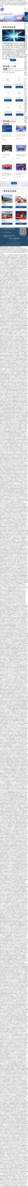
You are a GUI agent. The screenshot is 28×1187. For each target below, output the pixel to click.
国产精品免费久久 (23, 1031)
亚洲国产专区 (6, 1083)
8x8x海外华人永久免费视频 (17, 774)
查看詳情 (7, 87)
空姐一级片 (16, 609)
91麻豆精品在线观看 (7, 367)
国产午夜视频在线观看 (23, 728)
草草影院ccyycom (8, 644)
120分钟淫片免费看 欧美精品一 (17, 681)
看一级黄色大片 (7, 1179)
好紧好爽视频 (13, 882)
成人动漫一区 (16, 385)
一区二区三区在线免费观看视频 (18, 666)
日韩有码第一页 (20, 711)
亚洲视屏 (22, 758)
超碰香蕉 (9, 382)
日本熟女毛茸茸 (20, 742)
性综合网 (16, 288)
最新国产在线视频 (6, 388)
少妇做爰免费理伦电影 (9, 288)
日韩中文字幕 (9, 1019)
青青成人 (13, 603)
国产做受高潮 (7, 541)
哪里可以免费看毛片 (7, 962)
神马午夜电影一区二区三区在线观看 (18, 362)
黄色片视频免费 (6, 489)
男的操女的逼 (12, 355)
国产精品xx (12, 511)
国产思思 (24, 317)
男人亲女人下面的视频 (8, 434)
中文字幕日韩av (24, 438)
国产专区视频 (5, 282)
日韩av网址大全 (15, 901)
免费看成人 (22, 660)
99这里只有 (21, 257)
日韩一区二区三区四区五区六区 (9, 1152)
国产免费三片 (17, 814)
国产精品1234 (19, 647)
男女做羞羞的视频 (17, 973)
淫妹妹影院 (16, 984)
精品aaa (3, 899)
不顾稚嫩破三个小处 (11, 530)
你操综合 (23, 833)
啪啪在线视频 (22, 439)
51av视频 (11, 259)
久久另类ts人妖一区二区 (8, 533)
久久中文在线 (21, 1037)
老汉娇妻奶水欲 (15, 679)
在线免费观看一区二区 (19, 280)
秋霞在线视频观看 (9, 614)
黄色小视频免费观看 (21, 549)
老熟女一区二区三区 (14, 462)
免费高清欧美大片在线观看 (21, 954)
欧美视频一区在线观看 (8, 686)
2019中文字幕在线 (21, 741)
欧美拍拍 (25, 265)
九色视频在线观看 (24, 967)
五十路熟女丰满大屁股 (21, 654)
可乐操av (8, 864)
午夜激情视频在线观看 (6, 495)
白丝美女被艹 (21, 423)
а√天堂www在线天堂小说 (22, 541)
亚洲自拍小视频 (9, 894)
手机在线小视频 (5, 268)
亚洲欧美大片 (20, 989)
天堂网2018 (2, 647)
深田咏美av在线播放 (20, 491)
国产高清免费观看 (3, 549)
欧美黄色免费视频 (15, 834)
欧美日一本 (2, 708)
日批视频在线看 (9, 492)
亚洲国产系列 (12, 1023)
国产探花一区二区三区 (9, 1037)
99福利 (11, 806)
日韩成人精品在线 (24, 355)
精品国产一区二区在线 (23, 1075)
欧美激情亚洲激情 (9, 936)
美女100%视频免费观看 (13, 770)
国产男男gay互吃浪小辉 (13, 580)
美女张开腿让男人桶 (17, 628)
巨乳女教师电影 (23, 678)
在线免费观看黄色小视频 (15, 267)
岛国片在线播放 (12, 660)
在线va (25, 473)
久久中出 (10, 282)
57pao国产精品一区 (18, 344)
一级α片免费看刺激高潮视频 (16, 1034)
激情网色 (3, 455)
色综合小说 (23, 381)
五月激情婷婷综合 (7, 1178)
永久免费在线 (15, 817)
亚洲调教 (8, 757)
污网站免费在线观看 (7, 419)
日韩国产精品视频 (21, 514)
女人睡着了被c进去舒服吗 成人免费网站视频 (18, 261)
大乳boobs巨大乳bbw (23, 845)
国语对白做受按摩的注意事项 (9, 413)
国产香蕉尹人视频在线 (7, 602)
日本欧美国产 (16, 445)
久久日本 (2, 263)
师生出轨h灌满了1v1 (8, 651)
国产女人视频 (21, 529)
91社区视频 (20, 495)
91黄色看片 (25, 373)
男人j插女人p (24, 550)
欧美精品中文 (3, 521)
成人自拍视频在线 (9, 826)
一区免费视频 (16, 826)
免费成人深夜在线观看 (4, 569)
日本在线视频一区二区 (4, 709)
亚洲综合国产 (4, 795)
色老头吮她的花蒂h (4, 1011)
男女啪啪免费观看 (5, 1172)
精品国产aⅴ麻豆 (5, 1157)
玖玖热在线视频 (17, 906)
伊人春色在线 (12, 684)
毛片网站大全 (8, 1054)
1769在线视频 (13, 311)
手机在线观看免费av (21, 631)
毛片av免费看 (6, 830)
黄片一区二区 (8, 1061)
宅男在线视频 (18, 436)
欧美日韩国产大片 (8, 1096)
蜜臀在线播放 (18, 408)
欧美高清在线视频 (9, 432)
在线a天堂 (25, 534)
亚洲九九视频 (8, 1148)
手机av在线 (23, 320)
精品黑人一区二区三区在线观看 (11, 675)
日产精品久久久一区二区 (11, 310)
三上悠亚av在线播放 (18, 295)
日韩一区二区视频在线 (20, 337)
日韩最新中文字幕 (5, 571)
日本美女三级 (15, 426)
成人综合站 (20, 639)
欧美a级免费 (13, 458)
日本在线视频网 (6, 320)
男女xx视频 (21, 544)
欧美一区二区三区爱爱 (18, 716)
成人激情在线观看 (12, 924)
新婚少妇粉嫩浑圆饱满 (7, 360)
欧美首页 (23, 1127)
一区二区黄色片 (18, 944)
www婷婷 (3, 378)
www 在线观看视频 (21, 303)
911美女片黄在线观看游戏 (8, 784)
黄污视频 (7, 478)
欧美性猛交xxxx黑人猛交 (21, 260)
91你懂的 (10, 986)
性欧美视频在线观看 (7, 901)
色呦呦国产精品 (13, 489)
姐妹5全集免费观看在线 (15, 1127)
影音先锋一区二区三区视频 (20, 480)
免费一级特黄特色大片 (6, 681)
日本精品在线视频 (10, 719)
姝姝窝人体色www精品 (4, 416)
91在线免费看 (15, 459)
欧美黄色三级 (11, 698)
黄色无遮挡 (21, 997)
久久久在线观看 (20, 256)
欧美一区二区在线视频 (9, 944)
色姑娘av (5, 906)
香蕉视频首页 (8, 647)
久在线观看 (5, 722)
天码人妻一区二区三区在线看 (17, 515)
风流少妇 (15, 989)
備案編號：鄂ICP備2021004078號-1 (14, 244)
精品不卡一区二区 (17, 472)
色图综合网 (5, 1133)
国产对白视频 (24, 753)
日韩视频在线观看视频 (4, 374)
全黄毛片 (12, 343)
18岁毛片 (16, 290)
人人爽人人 (16, 544)
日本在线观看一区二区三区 (5, 774)
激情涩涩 (15, 894)
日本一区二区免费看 (4, 738)
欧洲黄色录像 (8, 632)
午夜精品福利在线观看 (16, 865)
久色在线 (19, 451)
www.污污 (2, 908)
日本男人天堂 (23, 594)
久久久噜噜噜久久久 (24, 618)
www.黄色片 (5, 531)
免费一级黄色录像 (16, 599)
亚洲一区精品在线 (21, 442)
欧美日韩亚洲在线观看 (12, 358)
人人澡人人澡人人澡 (14, 351)
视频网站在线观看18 (20, 684)
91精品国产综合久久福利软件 (18, 284)
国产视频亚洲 (4, 530)
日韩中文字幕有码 (16, 394)
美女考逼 (2, 658)
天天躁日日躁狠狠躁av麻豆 (22, 1145)
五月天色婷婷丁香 (7, 461)
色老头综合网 (9, 1085)
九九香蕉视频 (3, 1184)
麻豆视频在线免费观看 (7, 468)
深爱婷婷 (2, 464)
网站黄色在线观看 (9, 815)
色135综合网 (8, 415)
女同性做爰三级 (14, 916)
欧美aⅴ (10, 1157)
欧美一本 (8, 1176)
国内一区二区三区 (7, 1180)
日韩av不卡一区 (14, 1038)
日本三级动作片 (23, 1144)
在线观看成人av (12, 273)
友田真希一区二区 (11, 883)
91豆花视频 (10, 925)
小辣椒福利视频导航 (4, 768)
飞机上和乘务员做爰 (14, 1172)
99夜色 (7, 447)
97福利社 (10, 616)
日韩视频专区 (20, 393)
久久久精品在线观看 (21, 626)
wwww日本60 (5, 1160)
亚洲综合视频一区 (24, 880)
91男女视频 (20, 743)
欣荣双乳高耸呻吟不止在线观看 (18, 360)
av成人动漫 (6, 597)
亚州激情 (19, 550)
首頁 (25, 10)
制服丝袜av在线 (6, 677)
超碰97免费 (8, 552)
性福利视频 (15, 686)
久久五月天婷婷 (24, 613)
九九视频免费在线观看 (9, 692)
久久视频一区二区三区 (13, 853)
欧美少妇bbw (17, 572)
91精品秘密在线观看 (4, 483)
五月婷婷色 (20, 795)
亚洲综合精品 (12, 656)
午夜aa (22, 762)
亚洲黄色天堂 (7, 324)
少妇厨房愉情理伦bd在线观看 (6, 812)
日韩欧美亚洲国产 (13, 477)
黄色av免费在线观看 (21, 924)
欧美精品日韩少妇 (3, 1032)
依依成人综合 (11, 561)
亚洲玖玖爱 (2, 973)
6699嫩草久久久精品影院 (9, 263)
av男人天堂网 (10, 476)
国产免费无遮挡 (17, 306)
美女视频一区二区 (9, 895)
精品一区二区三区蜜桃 (9, 369)
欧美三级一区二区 (18, 871)
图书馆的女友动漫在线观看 (13, 412)
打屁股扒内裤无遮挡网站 (22, 757)
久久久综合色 (11, 583)
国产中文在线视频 (15, 517)
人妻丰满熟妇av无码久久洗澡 (9, 1142)
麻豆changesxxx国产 (4, 536)
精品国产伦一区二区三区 (19, 1008)
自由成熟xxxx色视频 (16, 1138)
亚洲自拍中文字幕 (13, 569)
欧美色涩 (25, 856)
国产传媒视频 (18, 1118)
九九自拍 (14, 773)
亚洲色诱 (3, 641)
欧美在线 (5, 1107)
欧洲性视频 (13, 647)
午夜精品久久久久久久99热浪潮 (18, 537)
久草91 (10, 1133)
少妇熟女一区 (15, 803)
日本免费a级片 (11, 510)
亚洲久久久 (11, 290)
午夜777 (18, 468)
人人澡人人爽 (8, 574)
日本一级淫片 (23, 272)
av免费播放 (7, 840)
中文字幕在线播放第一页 (22, 383)
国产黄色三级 (12, 673)
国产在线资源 (21, 1172)
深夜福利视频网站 (12, 626)
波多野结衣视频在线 (11, 469)
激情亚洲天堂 (14, 696)
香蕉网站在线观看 (14, 635)
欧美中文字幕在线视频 (9, 1050)
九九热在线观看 (19, 283)
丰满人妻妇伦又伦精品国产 (15, 320)
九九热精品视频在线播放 (11, 440)
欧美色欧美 (16, 932)
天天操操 (6, 284)
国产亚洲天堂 (11, 886)
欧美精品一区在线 (23, 784)
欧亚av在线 (12, 871)
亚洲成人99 (17, 990)
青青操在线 (21, 483)
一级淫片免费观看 (3, 386)
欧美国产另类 (20, 434)
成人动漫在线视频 (23, 901)
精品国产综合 (11, 480)
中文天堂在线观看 (15, 1070)
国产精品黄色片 (7, 787)
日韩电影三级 (6, 579)
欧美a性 (4, 407)
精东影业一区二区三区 (12, 256)
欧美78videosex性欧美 (16, 382)
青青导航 (3, 492)
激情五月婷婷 (6, 497)
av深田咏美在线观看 (18, 659)
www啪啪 (14, 662)
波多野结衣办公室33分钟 (16, 411)
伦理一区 (15, 800)
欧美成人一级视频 (15, 439)
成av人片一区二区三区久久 (8, 306)
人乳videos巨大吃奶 (20, 564)
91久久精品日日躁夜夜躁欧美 (14, 867)
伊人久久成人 (18, 588)
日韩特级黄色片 (8, 694)
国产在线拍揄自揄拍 (20, 565)
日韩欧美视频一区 (8, 1129)
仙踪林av (19, 1153)
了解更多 (13, 60)
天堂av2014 (4, 905)
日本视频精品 (9, 612)
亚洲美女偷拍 (22, 396)
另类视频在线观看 (4, 701)
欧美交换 (13, 594)
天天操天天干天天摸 (19, 1149)
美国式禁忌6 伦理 (22, 288)
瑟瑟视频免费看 (11, 339)
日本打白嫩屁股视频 (8, 825)
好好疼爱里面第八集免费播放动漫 (10, 769)
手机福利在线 (14, 1007)
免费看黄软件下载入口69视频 (10, 550)
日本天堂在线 (5, 583)
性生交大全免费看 (15, 850)
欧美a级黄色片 (7, 713)
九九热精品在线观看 (18, 746)
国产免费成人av (20, 1179)
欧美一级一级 (23, 1001)
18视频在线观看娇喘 (20, 407)
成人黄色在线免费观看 (17, 841)
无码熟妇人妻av (6, 351)
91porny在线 (8, 755)
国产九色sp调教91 (12, 303)
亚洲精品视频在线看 (18, 1004)
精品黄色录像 (14, 576)
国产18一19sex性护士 (4, 297)
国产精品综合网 (14, 931)
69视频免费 (11, 659)
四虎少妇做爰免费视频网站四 (12, 390)
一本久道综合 (13, 568)
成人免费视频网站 (15, 607)
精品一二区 (23, 561)
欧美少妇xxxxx (21, 1132)
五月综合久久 (9, 712)
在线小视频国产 (3, 958)
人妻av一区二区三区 (19, 970)
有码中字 (8, 641)
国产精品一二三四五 (18, 726)
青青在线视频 (14, 552)
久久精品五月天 (6, 343)
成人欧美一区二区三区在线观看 (9, 913)
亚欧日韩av (10, 302)
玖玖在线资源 (13, 757)
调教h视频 (21, 636)
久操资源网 (22, 302)
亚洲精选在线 (17, 779)
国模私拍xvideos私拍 (16, 613)
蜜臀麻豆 (7, 1069)
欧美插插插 (8, 1057)
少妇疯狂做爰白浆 (8, 394)
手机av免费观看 (20, 489)
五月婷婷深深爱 (20, 624)
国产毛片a (26, 1027)
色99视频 (7, 534)
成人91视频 (11, 336)
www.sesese (7, 1001)
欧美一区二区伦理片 (8, 370)
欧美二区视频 (13, 485)
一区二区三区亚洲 (10, 309)
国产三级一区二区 (9, 525)
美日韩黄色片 (11, 356)
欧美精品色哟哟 (9, 301)
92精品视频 (17, 717)
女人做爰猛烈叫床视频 (10, 588)
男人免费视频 (3, 1076)
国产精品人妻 (11, 354)
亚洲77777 (19, 271)
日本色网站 (2, 806)
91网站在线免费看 (20, 963)
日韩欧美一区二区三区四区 (17, 602)
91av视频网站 (6, 331)
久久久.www (8, 618)
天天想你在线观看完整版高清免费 (8, 417)
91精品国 (2, 1047)
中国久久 (7, 806)
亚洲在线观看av (18, 339)
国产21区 (13, 578)
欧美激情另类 (18, 526)
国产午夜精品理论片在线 (9, 1065)
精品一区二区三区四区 (16, 455)
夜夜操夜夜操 (9, 474)
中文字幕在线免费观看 (12, 802)
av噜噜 (13, 707)
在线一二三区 (9, 294)
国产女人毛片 (20, 1137)
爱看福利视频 (18, 309)
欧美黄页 (16, 639)
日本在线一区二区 (9, 453)
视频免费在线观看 (5, 689)
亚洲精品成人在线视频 (21, 890)
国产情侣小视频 (21, 909)
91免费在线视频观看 (16, 812)
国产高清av (20, 473)
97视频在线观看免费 (9, 287)
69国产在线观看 (5, 502)
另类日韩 (16, 897)
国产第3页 (16, 693)
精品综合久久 (7, 844)
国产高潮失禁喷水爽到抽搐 (20, 350)
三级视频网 (10, 333)
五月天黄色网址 (4, 286)
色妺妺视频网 (11, 1103)
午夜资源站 (13, 461)
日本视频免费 (15, 785)
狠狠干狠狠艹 (8, 379)
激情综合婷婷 (8, 742)
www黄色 (8, 402)
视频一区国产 (9, 669)
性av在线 (25, 555)
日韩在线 (6, 626)
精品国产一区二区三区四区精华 (12, 1117)
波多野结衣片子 (22, 1076)
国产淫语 (23, 755)
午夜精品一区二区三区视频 (5, 1123)
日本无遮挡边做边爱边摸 (19, 876)
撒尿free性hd (12, 836)
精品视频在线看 (19, 1121)
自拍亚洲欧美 (7, 311)
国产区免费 (11, 997)
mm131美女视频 (3, 883)
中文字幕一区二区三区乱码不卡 (10, 451)
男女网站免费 (8, 1140)
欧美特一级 (2, 1072)
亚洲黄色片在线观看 (11, 436)
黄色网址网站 (23, 990)
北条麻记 (7, 292)
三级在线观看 (20, 769)
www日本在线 (6, 1042)
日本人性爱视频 (20, 951)
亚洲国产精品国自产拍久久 (20, 268)
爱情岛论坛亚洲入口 (19, 321)
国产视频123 (8, 378)
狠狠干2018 (21, 643)
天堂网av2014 (21, 1134)
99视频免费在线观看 (18, 254)
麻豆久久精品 (13, 918)
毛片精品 (2, 765)
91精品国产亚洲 (12, 821)
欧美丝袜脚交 (10, 1174)
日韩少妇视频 (22, 332)
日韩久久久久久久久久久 (11, 1145)
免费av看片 (6, 275)
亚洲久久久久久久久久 (5, 1159)
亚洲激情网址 (23, 1123)
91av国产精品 (21, 390)
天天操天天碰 (17, 356)
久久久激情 (10, 628)
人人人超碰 (23, 356)
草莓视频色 (5, 690)
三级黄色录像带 (21, 388)
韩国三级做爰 (25, 749)
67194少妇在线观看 (7, 427)
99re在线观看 (6, 424)
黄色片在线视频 (22, 375)
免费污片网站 (3, 1015)
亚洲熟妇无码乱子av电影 (21, 458)
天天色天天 (5, 256)
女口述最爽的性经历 (12, 549)
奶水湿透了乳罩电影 (11, 822)
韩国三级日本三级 (21, 552)
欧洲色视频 (3, 1081)
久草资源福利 (24, 732)
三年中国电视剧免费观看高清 (8, 645)
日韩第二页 (11, 1100)
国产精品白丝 (14, 1137)
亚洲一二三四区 (18, 522)
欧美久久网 (6, 316)
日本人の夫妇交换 (17, 503)
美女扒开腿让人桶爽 (21, 574)
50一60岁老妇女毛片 (9, 664)
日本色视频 (11, 804)
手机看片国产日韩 (14, 388)
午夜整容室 (14, 587)
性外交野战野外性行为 (9, 765)
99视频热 (25, 576)
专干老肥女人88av (23, 445)
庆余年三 (23, 884)
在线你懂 (12, 280)
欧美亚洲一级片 (24, 468)
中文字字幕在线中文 (17, 464)
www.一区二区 (16, 567)
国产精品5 (6, 487)
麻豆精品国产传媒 (10, 655)
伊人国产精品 (16, 791)
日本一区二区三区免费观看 (21, 603)
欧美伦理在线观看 (24, 542)
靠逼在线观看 (16, 1024)
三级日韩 (14, 428)
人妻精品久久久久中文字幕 (8, 305)
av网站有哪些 (24, 1058)
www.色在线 (17, 1050)
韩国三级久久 (12, 416)
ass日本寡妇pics (8, 314)
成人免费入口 (7, 1047)
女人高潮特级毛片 (14, 1027)
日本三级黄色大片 (3, 747)
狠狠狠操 (14, 470)
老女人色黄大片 (22, 932)
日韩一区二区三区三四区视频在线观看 (18, 557)
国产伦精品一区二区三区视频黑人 (8, 371)
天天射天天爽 (14, 427)
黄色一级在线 (16, 454)
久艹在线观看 (14, 265)
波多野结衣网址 (3, 1026)
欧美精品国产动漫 (24, 948)
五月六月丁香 (23, 333)
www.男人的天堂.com (16, 584)
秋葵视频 (10, 817)
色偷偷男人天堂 (14, 887)
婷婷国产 (3, 1117)
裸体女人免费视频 (12, 922)
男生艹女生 (9, 613)
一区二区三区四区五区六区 (9, 496)
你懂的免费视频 (19, 428)
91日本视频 (16, 633)
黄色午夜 (13, 717)
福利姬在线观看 (24, 415)
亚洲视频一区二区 (19, 933)
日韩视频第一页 (5, 977)
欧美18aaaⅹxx (19, 827)
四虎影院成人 (11, 1149)
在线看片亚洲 (13, 697)
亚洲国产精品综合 (10, 446)
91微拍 (3, 260)
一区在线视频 (16, 492)
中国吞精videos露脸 (9, 345)
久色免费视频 (16, 582)
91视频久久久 (20, 927)
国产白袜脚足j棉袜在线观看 (7, 940)
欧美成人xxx (2, 981)
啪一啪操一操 (19, 367)
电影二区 (13, 788)
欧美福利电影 (11, 522)
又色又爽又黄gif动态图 (23, 1186)
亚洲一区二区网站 (10, 814)
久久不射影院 (14, 952)
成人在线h (2, 840)
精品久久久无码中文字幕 (22, 440)
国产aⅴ (21, 637)
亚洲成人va (22, 996)
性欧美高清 (23, 905)
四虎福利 (13, 618)
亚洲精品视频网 (24, 1157)
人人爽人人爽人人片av (19, 1160)
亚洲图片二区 (3, 841)
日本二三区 (13, 337)
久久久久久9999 (6, 884)
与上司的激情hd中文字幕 (18, 947)
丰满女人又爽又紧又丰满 (22, 773)
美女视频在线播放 (3, 560)
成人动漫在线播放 (3, 730)
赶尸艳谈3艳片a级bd (15, 917)
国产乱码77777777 (6, 1038)
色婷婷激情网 (13, 326)
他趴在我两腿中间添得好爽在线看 (21, 553)
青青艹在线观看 (19, 449)
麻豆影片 (5, 1012)
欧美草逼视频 (3, 612)
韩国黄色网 (2, 605)
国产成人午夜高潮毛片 (19, 409)
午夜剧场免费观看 (7, 965)
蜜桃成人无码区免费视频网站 (12, 1104)
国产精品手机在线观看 (12, 1107)
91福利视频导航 (16, 302)
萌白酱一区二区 (21, 497)
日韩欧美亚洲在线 (7, 879)
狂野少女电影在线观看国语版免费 (12, 450)
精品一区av (21, 693)
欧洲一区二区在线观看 (6, 893)
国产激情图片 (11, 716)
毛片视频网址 (24, 306)
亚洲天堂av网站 (10, 1165)
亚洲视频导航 (19, 568)
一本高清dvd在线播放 (4, 328)
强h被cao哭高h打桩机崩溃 (21, 821)
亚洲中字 (13, 499)
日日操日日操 (12, 507)
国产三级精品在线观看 (18, 1168)
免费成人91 (8, 1137)
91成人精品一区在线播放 (7, 736)
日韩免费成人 (4, 430)
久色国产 (19, 1107)
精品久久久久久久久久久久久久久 (11, 313)
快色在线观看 (11, 363)
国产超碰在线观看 (13, 579)
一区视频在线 (3, 254)
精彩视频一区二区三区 (19, 1089)
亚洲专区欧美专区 (10, 409)
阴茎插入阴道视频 (4, 703)
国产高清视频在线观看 (16, 1019)
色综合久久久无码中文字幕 (20, 343)
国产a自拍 (25, 568)
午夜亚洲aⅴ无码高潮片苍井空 (20, 287)
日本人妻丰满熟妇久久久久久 (8, 1095)
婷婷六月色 (8, 827)
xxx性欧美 (6, 561)
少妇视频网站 (10, 735)
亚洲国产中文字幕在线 (13, 658)
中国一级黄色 (20, 576)
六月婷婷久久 (8, 856)
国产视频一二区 (16, 333)
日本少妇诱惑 (17, 447)
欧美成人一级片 (11, 572)
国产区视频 (19, 669)
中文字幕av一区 (19, 663)
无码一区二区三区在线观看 (15, 1164)
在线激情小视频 (17, 1098)
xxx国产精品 (2, 269)
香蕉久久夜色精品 (11, 564)
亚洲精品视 (10, 730)
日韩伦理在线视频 (17, 1013)
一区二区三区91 (17, 745)
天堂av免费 (16, 386)
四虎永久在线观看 (5, 272)
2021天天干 (19, 265)
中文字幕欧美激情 (13, 689)
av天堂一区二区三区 (4, 480)
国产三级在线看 (6, 1088)
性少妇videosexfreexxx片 (19, 799)
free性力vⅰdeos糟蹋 (22, 459)
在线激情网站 (16, 340)
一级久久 (2, 582)
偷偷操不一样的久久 (20, 971)
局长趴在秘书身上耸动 (17, 1174)
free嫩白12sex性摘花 (4, 720)
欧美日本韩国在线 (19, 546)
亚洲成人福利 (20, 825)
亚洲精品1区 (12, 970)
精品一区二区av (6, 700)
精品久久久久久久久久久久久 (12, 981)
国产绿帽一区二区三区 (22, 430)
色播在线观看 (8, 899)
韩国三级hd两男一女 (4, 659)
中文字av (16, 591)
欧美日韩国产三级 (8, 385)
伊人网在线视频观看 (23, 736)
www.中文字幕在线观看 (20, 902)
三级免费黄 (17, 355)
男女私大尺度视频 (17, 533)
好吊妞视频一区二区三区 (9, 868)
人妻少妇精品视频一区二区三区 (6, 398)
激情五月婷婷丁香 (21, 937)
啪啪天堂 (17, 556)
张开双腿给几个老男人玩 (8, 348)
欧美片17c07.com (11, 556)
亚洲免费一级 (24, 504)
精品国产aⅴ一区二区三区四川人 (16, 555)
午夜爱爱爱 (11, 331)
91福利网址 (12, 374)
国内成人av (7, 943)
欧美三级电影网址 (15, 893)
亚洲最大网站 (23, 1119)
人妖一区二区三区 (23, 652)
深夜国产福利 (23, 1050)
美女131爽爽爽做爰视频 (14, 396)
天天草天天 (22, 590)
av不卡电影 (12, 874)
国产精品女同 (24, 804)
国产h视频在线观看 (4, 544)
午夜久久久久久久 (12, 420)
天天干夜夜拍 (16, 345)
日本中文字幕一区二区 (10, 283)
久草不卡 (17, 637)
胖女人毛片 (2, 1050)
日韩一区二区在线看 (18, 598)
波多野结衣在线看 (7, 517)
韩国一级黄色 (11, 435)
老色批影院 (24, 1107)
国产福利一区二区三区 (20, 739)
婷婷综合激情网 (10, 996)
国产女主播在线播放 (19, 457)
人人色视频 (10, 445)
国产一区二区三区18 (15, 1053)
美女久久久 (5, 1156)
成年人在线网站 (18, 435)
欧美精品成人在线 (23, 719)
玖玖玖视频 (8, 603)
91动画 (26, 971)
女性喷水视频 (11, 352)
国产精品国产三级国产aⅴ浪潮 (17, 1061)
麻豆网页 (4, 613)
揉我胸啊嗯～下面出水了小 (14, 620)
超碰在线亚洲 (12, 268)
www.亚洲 (21, 984)
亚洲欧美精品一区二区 (18, 352)
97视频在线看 (17, 908)
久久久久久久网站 (11, 1003)
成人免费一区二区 (21, 269)
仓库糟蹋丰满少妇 (21, 427)
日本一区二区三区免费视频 (9, 870)
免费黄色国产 (22, 808)
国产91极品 (9, 508)
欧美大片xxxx (15, 694)
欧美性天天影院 (21, 785)
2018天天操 (18, 326)
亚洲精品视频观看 (16, 542)
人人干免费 (25, 1026)
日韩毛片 (8, 1081)
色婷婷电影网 (3, 754)
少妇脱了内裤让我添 (14, 324)
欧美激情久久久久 (20, 485)
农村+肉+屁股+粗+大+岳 (8, 472)
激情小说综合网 (7, 393)
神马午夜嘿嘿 (9, 662)
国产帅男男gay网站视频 (19, 1017)
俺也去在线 (13, 379)
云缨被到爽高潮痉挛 (16, 314)
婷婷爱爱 (17, 618)
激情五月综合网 (16, 606)
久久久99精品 (18, 500)
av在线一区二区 (3, 1146)
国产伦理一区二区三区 (21, 586)
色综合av (12, 1151)
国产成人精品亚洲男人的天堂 (20, 511)
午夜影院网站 (9, 785)
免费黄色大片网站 (6, 280)
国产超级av (4, 294)
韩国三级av (2, 614)
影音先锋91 (5, 363)
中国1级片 (21, 299)
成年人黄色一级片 (9, 780)
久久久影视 (13, 1054)
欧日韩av (24, 616)
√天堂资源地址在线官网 (20, 914)
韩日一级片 (18, 762)
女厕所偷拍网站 (13, 837)
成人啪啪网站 (22, 351)
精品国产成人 (4, 527)
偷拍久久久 (21, 412)
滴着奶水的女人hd (8, 1039)
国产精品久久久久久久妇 (10, 260)
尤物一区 (19, 560)
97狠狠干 (15, 560)
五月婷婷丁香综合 (11, 690)
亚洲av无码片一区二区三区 (13, 1012)
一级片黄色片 (3, 390)
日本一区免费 (19, 273)
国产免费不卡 (16, 282)
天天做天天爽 (23, 394)
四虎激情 (25, 397)
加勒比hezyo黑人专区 (14, 423)
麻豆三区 (25, 746)
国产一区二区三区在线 (4, 507)
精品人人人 (9, 519)
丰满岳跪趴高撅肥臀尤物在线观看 (8, 408)
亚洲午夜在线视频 (3, 556)
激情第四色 (6, 511)
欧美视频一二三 (21, 329)
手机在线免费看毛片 (7, 298)
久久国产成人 (15, 419)
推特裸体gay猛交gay (22, 294)
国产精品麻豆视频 (10, 920)
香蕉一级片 (2, 326)
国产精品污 (14, 890)
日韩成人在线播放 (13, 341)
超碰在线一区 (14, 393)
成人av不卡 (4, 711)
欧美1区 (23, 857)
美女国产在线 (19, 322)
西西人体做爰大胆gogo (14, 571)
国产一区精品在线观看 (7, 1073)
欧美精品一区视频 (19, 1102)
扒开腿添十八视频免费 (23, 307)
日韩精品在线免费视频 (23, 325)
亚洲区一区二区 (3, 519)
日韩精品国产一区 (23, 462)
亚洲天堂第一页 (7, 1035)
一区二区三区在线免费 (16, 732)
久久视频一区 (20, 424)
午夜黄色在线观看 (16, 590)
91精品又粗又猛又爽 (10, 373)
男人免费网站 (18, 561)
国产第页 (25, 508)
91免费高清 (15, 294)
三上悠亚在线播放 (13, 383)
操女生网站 (20, 682)
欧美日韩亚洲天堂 (7, 265)
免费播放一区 (22, 917)
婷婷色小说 (17, 692)
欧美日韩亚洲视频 (17, 704)
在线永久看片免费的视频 (12, 276)
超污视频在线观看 (23, 567)
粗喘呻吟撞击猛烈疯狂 (18, 950)
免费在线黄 (4, 1151)
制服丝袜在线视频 (6, 1080)
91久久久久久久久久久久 (8, 678)
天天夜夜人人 (23, 392)
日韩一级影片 (3, 750)
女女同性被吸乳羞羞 (15, 299)
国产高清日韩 (12, 762)
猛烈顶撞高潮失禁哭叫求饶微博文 (20, 667)
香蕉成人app (21, 454)
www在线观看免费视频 (4, 555)
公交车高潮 (19, 579)
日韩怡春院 (2, 432)
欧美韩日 (16, 946)
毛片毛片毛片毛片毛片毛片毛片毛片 (11, 545)
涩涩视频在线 (18, 605)
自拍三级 (13, 637)
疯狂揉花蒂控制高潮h (15, 278)
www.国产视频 (9, 880)
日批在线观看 (16, 523)
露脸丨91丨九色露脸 (14, 677)
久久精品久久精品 (13, 734)
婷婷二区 (24, 283)
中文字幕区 (2, 707)
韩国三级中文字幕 (10, 421)
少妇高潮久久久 (24, 632)
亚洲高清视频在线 (14, 844)
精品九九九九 (4, 791)
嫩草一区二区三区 (23, 286)
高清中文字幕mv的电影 (4, 267)
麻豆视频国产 (24, 436)
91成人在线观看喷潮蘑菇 (14, 401)
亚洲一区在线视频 (22, 593)
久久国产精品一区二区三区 (18, 1099)
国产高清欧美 (8, 807)
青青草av (20, 844)
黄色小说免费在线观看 (7, 426)
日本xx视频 (13, 960)
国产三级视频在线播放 (14, 830)
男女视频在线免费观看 (6, 921)
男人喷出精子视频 (23, 610)
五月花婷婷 (16, 325)
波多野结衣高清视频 (20, 264)
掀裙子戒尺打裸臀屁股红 (11, 1015)
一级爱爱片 (22, 540)
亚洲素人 (2, 633)
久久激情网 (23, 279)
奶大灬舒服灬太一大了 (13, 483)
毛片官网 (21, 1009)
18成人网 (12, 908)
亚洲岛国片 (6, 449)
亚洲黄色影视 (22, 571)
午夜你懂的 (19, 913)
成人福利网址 (22, 517)
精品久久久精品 (3, 469)
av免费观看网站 (9, 935)
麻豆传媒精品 (22, 720)
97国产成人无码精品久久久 (18, 849)
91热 (1, 442)
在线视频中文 (10, 332)
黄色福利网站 (22, 340)
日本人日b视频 (13, 405)
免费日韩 (6, 857)
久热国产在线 (18, 978)
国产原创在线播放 (5, 845)
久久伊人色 (2, 607)
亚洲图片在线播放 (18, 846)
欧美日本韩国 (25, 838)
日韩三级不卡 (8, 1138)
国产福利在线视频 (20, 420)
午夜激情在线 (7, 405)
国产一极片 (6, 383)
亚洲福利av (19, 317)
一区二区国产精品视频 (7, 587)
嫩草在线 (23, 382)
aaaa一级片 (10, 560)
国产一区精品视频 (4, 356)
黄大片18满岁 (2, 576)
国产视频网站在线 (10, 481)
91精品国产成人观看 (18, 377)
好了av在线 (19, 1148)
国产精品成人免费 (12, 271)
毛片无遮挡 (14, 669)
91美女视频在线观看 (7, 389)
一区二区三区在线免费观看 (7, 591)
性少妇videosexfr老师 (10, 466)
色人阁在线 (6, 264)
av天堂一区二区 (24, 766)
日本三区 (15, 614)
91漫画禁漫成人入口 (8, 783)
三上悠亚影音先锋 (17, 898)
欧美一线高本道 (24, 572)
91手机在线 (12, 902)
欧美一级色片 (13, 1079)
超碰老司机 (21, 313)
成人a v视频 (19, 292)
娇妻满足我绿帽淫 (22, 988)
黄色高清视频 (6, 291)
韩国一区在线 (11, 531)
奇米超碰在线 (9, 1153)
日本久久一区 (22, 386)
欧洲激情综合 (24, 326)
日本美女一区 (10, 849)
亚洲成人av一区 (3, 822)
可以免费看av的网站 (14, 1028)
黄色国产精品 (25, 389)
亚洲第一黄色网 (3, 508)
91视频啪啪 (6, 954)
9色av (9, 1167)
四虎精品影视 (8, 834)
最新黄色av (17, 446)
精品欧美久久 (21, 1035)
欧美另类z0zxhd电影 (6, 299)
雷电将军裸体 (23, 402)
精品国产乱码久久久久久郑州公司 (7, 295)
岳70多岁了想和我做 (17, 806)
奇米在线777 (23, 751)
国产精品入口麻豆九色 (8, 344)
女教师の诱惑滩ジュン (10, 1000)
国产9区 (21, 1047)
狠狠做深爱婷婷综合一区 (14, 297)
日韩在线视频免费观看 (6, 717)
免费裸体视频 (12, 546)
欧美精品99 (12, 840)
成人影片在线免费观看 (7, 1020)
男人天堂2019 (5, 886)
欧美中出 (3, 292)
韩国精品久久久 (21, 635)
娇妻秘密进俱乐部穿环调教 (18, 432)
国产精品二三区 (20, 477)
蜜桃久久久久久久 (17, 438)
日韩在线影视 (22, 545)
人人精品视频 (13, 1080)
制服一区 (17, 808)
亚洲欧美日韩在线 (24, 707)
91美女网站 (6, 837)
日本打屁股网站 (22, 523)
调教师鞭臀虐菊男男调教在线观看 (16, 316)
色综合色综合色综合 (18, 476)
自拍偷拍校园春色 (3, 1119)
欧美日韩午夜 (18, 883)
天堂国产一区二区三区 (23, 335)
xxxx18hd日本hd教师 (20, 413)
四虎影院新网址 (3, 309)
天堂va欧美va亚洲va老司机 (11, 269)
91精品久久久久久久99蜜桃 (7, 1041)
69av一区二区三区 (13, 497)
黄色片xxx (4, 1126)
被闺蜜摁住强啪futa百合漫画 (21, 886)
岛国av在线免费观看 (11, 1005)
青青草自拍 (17, 392)
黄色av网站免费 (18, 466)
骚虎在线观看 (24, 431)
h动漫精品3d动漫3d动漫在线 (22, 371)
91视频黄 (10, 823)
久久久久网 (16, 510)
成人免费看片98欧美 (4, 620)
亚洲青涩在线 (24, 906)
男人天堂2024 (17, 996)
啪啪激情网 (13, 742)
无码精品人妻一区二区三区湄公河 (15, 992)
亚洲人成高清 (14, 442)
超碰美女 (20, 389)
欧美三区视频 (13, 884)
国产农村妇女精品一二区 (11, 484)
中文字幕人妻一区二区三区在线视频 (16, 487)
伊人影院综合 (6, 423)
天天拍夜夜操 (18, 698)
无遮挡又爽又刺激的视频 (11, 397)
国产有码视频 (12, 597)
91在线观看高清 (13, 776)
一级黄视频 (20, 677)
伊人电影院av (13, 465)
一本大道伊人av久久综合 (16, 755)
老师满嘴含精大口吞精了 (8, 723)
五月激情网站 (6, 937)
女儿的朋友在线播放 (19, 263)
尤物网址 (25, 295)
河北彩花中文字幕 (13, 424)
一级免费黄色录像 (10, 350)
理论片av (22, 875)
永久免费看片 (23, 776)
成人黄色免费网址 (10, 688)
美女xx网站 (18, 470)
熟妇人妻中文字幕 (22, 686)
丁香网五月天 (11, 747)
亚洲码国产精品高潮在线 (8, 347)
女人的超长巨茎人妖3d (17, 1106)
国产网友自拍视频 (20, 848)
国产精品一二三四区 (16, 1175)
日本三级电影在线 (15, 823)
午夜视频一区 (22, 450)
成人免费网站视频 (17, 929)
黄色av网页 (18, 402)
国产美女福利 (19, 400)
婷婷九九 (23, 973)
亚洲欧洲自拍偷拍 (14, 818)
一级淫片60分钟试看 (8, 464)
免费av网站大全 (19, 792)
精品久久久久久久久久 (6, 671)
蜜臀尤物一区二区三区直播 (8, 325)
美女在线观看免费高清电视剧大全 (18, 861)
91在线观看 (10, 947)
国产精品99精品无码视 (17, 366)
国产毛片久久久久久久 (22, 1049)
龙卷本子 (20, 921)
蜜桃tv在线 (14, 1153)
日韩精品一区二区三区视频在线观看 (12, 538)
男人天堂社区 (18, 836)
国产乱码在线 (12, 328)
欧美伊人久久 (13, 1130)
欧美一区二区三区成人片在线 (6, 1075)
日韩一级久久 (12, 392)
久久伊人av (24, 1046)
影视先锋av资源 (3, 920)
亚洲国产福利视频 (23, 559)
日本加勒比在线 (12, 292)
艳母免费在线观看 (6, 458)
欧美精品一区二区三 (21, 731)
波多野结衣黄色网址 (8, 811)
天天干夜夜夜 (8, 622)
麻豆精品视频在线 (9, 404)
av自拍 (25, 485)
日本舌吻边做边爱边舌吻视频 (16, 650)
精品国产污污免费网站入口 (17, 974)
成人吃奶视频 (6, 259)
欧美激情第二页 (13, 731)
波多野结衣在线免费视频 (13, 795)
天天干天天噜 (10, 905)
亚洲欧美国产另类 (16, 758)
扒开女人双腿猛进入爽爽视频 (10, 400)
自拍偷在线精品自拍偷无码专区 (19, 651)
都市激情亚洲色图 (6, 1115)
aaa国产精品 (8, 594)
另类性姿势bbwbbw (20, 781)
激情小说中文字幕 (9, 366)
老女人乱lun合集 (3, 332)
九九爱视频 (14, 741)
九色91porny (22, 599)
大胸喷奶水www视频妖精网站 (21, 956)
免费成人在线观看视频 (11, 998)
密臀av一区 (18, 416)
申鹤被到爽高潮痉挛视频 (9, 808)
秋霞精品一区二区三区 (17, 1043)
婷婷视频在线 (25, 465)
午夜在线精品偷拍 (11, 971)
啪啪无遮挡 (17, 578)
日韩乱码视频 (8, 455)
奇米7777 (6, 658)
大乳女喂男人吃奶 (23, 1070)
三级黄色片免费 (14, 879)
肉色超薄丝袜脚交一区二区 (13, 318)
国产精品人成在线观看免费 (15, 761)
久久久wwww (15, 730)
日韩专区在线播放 (16, 1126)
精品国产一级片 (9, 841)
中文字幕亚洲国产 (3, 510)
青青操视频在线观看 (6, 793)
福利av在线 (22, 1095)
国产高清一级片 (24, 656)
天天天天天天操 (11, 1094)
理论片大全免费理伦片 (22, 1122)
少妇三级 (7, 326)
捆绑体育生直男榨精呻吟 (13, 993)
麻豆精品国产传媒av (10, 321)
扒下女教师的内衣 (18, 373)
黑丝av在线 (16, 765)
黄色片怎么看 (8, 666)
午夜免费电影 (11, 753)
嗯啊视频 (8, 1028)
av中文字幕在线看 (23, 282)
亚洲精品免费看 (15, 708)
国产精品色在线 (5, 401)
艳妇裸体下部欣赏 (17, 860)
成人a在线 (24, 918)
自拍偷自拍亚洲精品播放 (17, 521)
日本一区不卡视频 (10, 548)
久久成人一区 (7, 557)
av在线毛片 (15, 811)
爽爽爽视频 (6, 871)
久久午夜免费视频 (10, 254)
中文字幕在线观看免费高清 (5, 439)
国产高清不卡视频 (7, 411)
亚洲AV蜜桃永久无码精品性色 (16, 838)
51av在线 (15, 434)
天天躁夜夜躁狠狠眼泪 (23, 708)
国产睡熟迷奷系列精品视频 (11, 512)
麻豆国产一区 (15, 1075)
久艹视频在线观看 (16, 474)
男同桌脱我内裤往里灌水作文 (22, 822)
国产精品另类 (21, 897)
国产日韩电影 (11, 1004)
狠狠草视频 (11, 506)
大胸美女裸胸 (10, 364)
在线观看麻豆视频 (19, 870)
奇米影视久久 (6, 396)
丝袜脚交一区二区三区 (19, 363)
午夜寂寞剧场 (14, 1148)
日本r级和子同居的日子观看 (11, 317)
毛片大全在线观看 (20, 311)
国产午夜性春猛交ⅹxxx (23, 1073)
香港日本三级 (24, 779)
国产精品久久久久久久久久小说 (18, 612)
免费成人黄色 (20, 587)
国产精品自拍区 (16, 1144)
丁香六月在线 (10, 586)
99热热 (24, 952)
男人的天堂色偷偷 (3, 564)
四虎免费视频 (23, 1103)
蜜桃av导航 (12, 447)
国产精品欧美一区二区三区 (19, 527)
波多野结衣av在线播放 (9, 553)
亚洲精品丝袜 (16, 955)
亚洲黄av (7, 804)
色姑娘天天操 (11, 386)
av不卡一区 (6, 766)
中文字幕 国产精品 (10, 750)
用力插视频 (18, 751)
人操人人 (6, 988)
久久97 (23, 533)
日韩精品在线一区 (7, 643)
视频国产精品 (5, 855)
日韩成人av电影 (18, 548)
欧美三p (19, 1167)
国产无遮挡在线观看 (6, 818)
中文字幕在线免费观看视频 (5, 431)
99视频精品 (25, 1009)
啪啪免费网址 (24, 1118)
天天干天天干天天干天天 (13, 335)
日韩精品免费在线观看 (6, 637)
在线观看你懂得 (8, 912)
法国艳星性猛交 (18, 655)
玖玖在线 (21, 679)
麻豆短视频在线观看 (14, 473)
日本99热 (15, 825)
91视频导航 (2, 654)
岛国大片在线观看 (12, 951)
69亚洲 (19, 512)
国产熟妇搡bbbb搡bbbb (8, 800)
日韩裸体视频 (9, 629)
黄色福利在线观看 (13, 878)
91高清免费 (15, 525)
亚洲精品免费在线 (10, 1089)
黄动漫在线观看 (8, 707)
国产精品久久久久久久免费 (18, 404)
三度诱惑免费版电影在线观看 (22, 507)
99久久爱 (5, 1091)
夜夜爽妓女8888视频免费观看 (12, 257)
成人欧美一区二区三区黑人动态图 (15, 701)
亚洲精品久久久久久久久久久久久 (9, 715)
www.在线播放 (6, 1009)
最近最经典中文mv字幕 (18, 1016)
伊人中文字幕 (14, 514)
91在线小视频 (15, 736)
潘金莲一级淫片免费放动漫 (13, 375)
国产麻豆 (16, 347)
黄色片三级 (8, 576)
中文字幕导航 (6, 684)
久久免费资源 (23, 787)
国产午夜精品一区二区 (16, 431)
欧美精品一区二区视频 (9, 457)
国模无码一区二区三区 (21, 662)
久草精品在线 (19, 772)
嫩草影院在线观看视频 (9, 633)
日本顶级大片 (23, 717)
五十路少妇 (12, 402)
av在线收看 (2, 466)
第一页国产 (21, 621)
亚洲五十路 (13, 574)
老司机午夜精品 (13, 796)
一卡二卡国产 (10, 891)
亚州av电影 (25, 669)
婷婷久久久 (14, 631)
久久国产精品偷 (5, 392)
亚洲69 (10, 284)
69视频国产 (6, 273)
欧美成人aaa (20, 276)
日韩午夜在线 (17, 481)
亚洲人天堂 (15, 1132)
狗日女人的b (11, 544)
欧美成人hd (8, 831)
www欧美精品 (22, 765)
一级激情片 (19, 614)
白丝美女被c (14, 389)
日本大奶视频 (19, 1015)
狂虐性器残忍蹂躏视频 (10, 407)
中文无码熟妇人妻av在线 (8, 606)
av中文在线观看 (3, 276)
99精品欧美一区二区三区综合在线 (9, 322)
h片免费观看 (22, 318)
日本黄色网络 (11, 1032)
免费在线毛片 (12, 264)
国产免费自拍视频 (17, 1066)
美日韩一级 (13, 965)
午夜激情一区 (23, 814)
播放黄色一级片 (16, 453)
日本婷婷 (5, 428)
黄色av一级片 (16, 259)
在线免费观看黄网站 (14, 641)
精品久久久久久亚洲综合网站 (6, 679)
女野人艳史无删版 (24, 606)
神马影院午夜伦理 (9, 667)
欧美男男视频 (24, 745)
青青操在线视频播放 (21, 796)
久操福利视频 (12, 709)
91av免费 (4, 402)
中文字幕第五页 (19, 1152)
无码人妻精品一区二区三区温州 (19, 301)
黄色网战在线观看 (10, 526)
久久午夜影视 (11, 639)
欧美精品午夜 (16, 370)
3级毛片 (13, 500)
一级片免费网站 (10, 1146)
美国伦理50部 (18, 502)
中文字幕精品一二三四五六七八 (21, 331)
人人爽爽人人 (16, 332)
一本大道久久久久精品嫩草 (21, 518)
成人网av (14, 1129)
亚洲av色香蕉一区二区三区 (17, 508)
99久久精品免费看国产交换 (19, 364)
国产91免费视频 (6, 761)
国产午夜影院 (5, 522)
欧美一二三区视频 (11, 575)
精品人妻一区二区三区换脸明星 (8, 493)
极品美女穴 (13, 367)
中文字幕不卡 (18, 690)
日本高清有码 (24, 840)
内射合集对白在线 (22, 819)
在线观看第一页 (18, 369)
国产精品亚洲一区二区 (20, 673)
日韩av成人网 (6, 731)
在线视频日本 (3, 373)
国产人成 (20, 1155)
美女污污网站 (10, 1099)
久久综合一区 (10, 527)
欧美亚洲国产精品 (20, 1113)
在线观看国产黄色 (8, 470)
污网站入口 (8, 916)
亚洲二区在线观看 (19, 291)
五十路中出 (22, 453)
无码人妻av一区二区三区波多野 (14, 381)
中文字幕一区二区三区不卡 (16, 789)
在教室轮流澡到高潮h (6, 696)
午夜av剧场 (7, 485)
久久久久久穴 (12, 291)
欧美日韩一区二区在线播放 (17, 378)
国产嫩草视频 (11, 1160)
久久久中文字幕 (18, 1051)
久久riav (21, 1012)
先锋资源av (4, 779)
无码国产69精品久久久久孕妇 (6, 852)
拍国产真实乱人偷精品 (12, 430)
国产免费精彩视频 (22, 525)
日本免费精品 (9, 521)
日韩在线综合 (11, 746)
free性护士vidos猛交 (16, 415)
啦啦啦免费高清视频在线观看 (21, 328)
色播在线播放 (10, 906)
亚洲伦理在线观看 (3, 1017)
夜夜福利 (2, 487)
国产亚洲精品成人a (6, 1087)
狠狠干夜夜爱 (23, 823)
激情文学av (7, 697)
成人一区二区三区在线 (21, 484)
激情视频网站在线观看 (10, 518)
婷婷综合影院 (3, 1066)
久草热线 (10, 428)
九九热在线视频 (6, 593)
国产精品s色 (24, 548)
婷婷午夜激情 (12, 1051)
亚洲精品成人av (8, 504)
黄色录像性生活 (17, 760)
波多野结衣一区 (16, 958)
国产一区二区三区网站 (4, 796)
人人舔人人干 (20, 977)
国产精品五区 (10, 955)
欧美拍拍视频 (14, 1179)
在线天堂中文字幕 (22, 290)
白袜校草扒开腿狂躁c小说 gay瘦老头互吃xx (18, 275)
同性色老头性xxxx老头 (11, 617)
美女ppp (17, 286)
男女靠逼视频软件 (17, 905)
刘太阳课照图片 (23, 538)
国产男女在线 (19, 397)
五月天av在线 (11, 876)
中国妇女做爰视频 (19, 469)
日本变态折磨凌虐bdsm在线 (18, 629)
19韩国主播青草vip (14, 700)
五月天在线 (13, 1183)
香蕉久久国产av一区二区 (18, 398)
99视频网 (12, 799)
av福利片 (25, 795)
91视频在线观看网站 (9, 609)
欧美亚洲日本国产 (3, 716)
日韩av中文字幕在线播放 (6, 682)
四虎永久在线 (18, 840)
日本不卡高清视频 (22, 419)
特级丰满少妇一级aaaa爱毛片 (11, 329)
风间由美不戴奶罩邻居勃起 (12, 529)
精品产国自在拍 (9, 340)
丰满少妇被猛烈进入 (21, 998)
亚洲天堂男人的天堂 (4, 336)
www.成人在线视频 (6, 278)
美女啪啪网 (2, 950)
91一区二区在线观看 (6, 442)
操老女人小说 (9, 865)
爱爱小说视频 (4, 445)
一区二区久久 (19, 722)
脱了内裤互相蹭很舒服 (21, 1130)
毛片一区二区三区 (14, 595)
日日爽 (14, 586)
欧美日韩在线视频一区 (9, 279)
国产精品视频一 (21, 358)
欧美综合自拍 (5, 924)
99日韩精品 (2, 329)
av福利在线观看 (23, 354)
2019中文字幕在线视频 (20, 1083)
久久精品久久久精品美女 (15, 985)
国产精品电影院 (10, 1170)
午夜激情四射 (3, 1028)
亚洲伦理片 (22, 793)
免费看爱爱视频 (10, 693)
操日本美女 (17, 594)
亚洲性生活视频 (6, 743)
